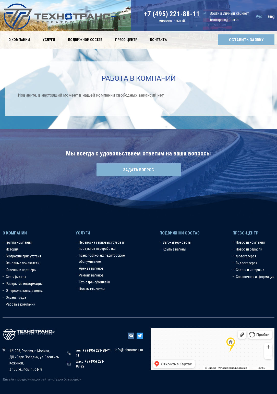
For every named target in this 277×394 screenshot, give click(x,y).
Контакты (158, 40)
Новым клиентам (92, 289)
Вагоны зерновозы (177, 242)
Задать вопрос (138, 169)
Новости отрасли (249, 249)
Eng (271, 16)
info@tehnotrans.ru (129, 350)
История (12, 249)
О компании (19, 40)
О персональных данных (24, 290)
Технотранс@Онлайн (224, 20)
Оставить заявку (246, 39)
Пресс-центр (126, 40)
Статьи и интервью (250, 270)
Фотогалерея (246, 256)
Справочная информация (255, 277)
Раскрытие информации (24, 284)
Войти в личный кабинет (229, 13)
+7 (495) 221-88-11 (172, 14)
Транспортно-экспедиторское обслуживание (102, 258)
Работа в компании (20, 304)
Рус (259, 16)
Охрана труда (16, 297)
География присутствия (23, 256)
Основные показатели (22, 263)
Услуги (49, 40)
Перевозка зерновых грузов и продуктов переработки (101, 245)
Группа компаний (19, 242)
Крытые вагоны (174, 249)
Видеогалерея (246, 263)
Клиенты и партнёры (21, 270)
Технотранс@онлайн (94, 282)
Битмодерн (72, 379)
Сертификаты (16, 277)
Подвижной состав (85, 40)
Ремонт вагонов (91, 275)
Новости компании (250, 242)
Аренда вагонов (91, 268)
